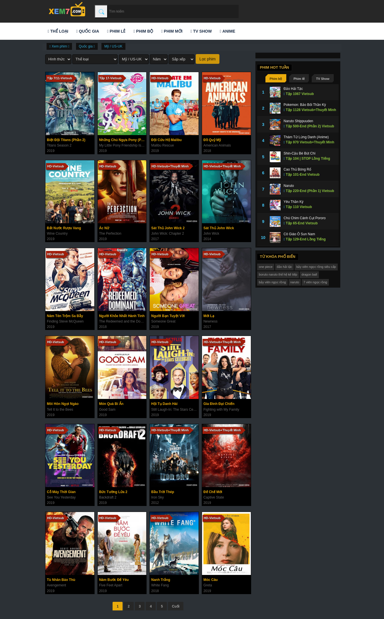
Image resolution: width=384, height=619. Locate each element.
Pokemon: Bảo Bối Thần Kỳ (305, 105)
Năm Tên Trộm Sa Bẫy (65, 316)
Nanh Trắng (160, 580)
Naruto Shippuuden (298, 121)
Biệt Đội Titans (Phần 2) (66, 140)
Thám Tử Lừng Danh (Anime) (306, 137)
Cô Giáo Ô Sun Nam (299, 234)
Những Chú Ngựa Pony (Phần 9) (123, 140)
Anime (227, 31)
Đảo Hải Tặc (293, 89)
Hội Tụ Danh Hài (164, 404)
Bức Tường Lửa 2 (113, 492)
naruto (294, 282)
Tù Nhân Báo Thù (61, 580)
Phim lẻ (116, 31)
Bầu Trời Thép (162, 492)
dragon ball (309, 274)
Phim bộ (143, 31)
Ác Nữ (104, 228)
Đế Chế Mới (212, 492)
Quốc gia (87, 31)
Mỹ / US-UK (113, 46)
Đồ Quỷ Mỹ (212, 140)
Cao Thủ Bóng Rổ (297, 169)
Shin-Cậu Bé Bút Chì (300, 153)
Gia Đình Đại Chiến (219, 404)
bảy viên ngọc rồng (272, 282)
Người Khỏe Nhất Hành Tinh (122, 316)
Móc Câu (210, 580)
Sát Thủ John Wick (218, 228)
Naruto (289, 186)
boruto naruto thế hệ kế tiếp (278, 274)
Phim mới (171, 31)
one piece (266, 266)
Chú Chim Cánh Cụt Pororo (305, 218)
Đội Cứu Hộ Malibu (166, 140)
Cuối (175, 606)
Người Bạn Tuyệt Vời (168, 316)
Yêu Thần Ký (293, 202)
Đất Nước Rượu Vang (64, 228)
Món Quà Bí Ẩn (111, 404)
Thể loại (58, 31)
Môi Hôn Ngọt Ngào (63, 404)
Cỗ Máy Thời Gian (61, 492)
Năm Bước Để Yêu (114, 580)
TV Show (201, 31)
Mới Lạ (208, 316)
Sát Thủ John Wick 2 (168, 228)
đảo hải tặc (284, 266)
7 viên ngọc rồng (315, 282)
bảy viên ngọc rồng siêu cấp (316, 266)
